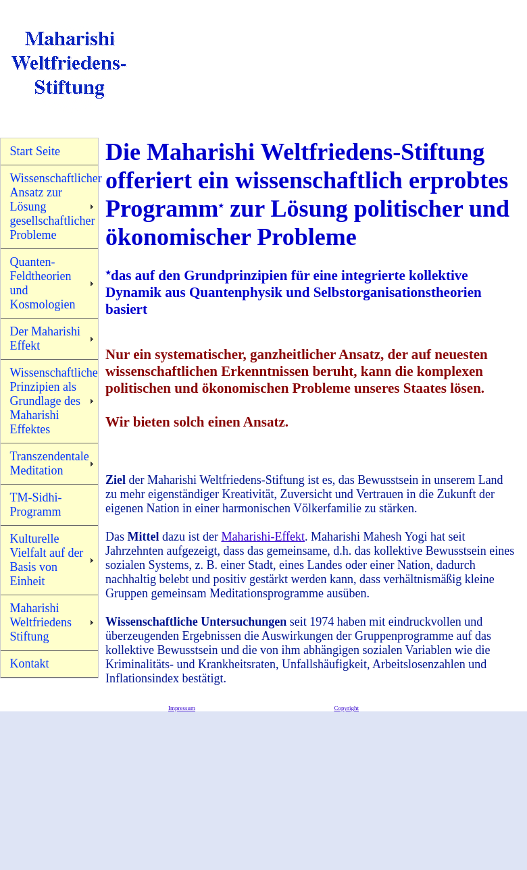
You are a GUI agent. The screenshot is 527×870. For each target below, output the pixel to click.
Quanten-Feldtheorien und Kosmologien (43, 283)
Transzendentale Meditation (49, 463)
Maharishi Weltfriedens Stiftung (41, 622)
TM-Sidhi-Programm (36, 504)
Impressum (181, 708)
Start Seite (35, 151)
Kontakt (29, 663)
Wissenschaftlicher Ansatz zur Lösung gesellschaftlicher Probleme (54, 206)
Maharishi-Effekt (263, 536)
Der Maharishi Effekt (45, 338)
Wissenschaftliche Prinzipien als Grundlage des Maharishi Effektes (54, 401)
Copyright (346, 708)
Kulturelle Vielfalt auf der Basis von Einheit (47, 560)
